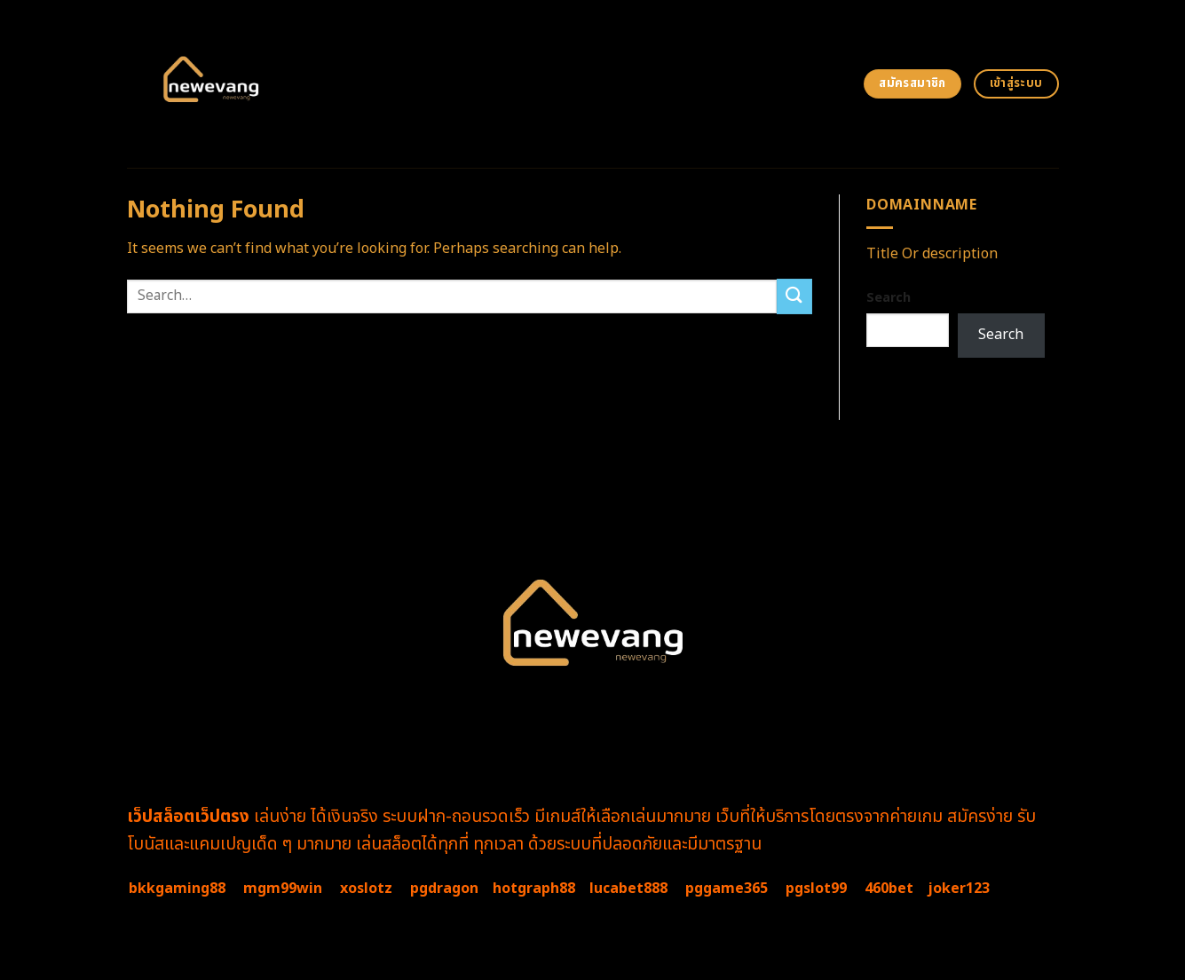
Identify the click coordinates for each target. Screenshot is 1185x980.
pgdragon (444, 888)
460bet (889, 888)
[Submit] (794, 296)
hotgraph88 (534, 888)
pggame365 (726, 888)
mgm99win (282, 888)
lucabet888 (628, 888)
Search (888, 297)
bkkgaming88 (177, 888)
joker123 (959, 888)
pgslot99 (816, 888)
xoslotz (366, 888)
